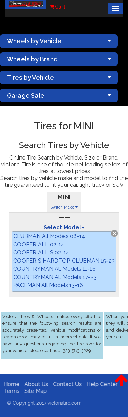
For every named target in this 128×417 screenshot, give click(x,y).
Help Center (100, 384)
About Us (35, 384)
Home (10, 384)
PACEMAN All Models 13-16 (48, 285)
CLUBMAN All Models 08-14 (49, 236)
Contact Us (66, 384)
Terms (10, 391)
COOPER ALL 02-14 (39, 244)
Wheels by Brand (59, 59)
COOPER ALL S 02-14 (41, 252)
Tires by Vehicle (59, 77)
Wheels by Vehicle (59, 41)
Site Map (34, 391)
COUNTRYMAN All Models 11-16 (54, 269)
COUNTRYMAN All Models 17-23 (55, 277)
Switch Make (64, 207)
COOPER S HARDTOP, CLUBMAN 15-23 (64, 260)
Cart (57, 7)
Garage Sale (59, 95)
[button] (121, 386)
